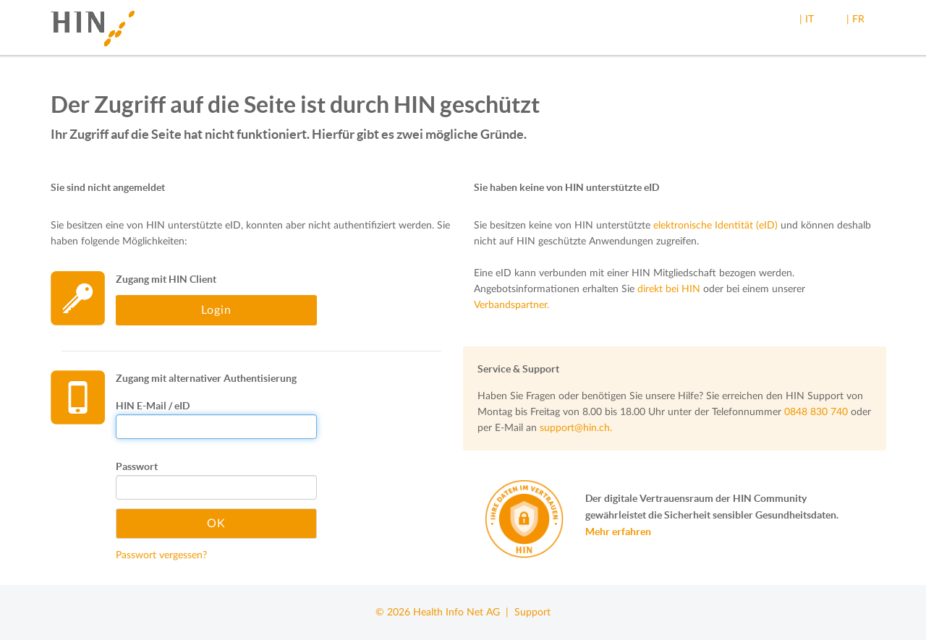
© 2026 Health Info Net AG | (444, 612)
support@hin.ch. (576, 428)
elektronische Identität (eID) (715, 226)
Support (532, 612)
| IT (806, 19)
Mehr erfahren (618, 531)
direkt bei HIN (668, 289)
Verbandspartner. (511, 305)
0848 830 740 (816, 412)
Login (216, 310)
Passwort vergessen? (161, 555)
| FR (855, 19)
